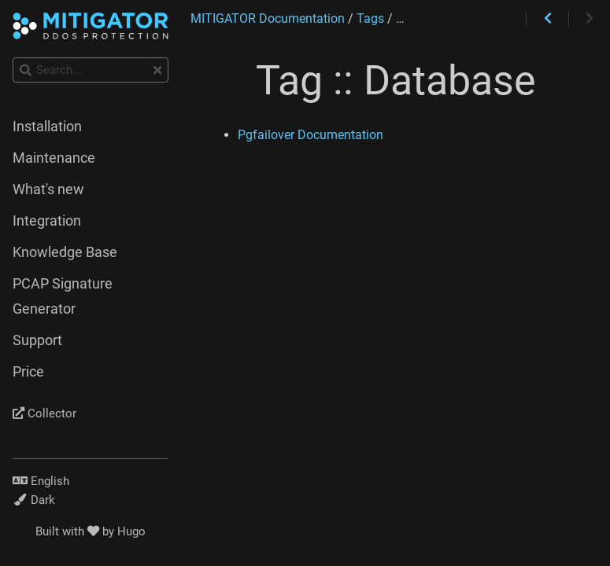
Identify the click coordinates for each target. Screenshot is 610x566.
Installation (47, 126)
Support (37, 340)
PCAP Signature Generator (63, 296)
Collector (44, 413)
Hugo (131, 531)
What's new (48, 189)
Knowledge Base (65, 252)
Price (28, 372)
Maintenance (54, 158)
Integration (47, 221)
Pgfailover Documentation (310, 134)
